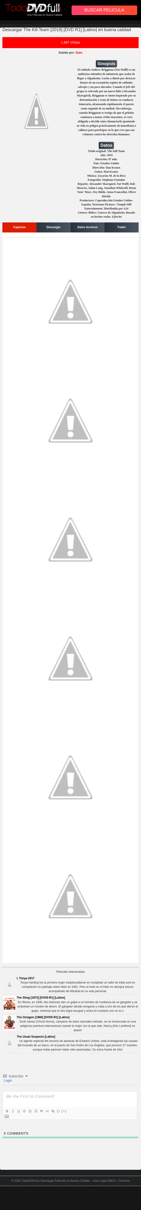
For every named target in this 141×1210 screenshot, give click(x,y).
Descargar (54, 227)
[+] (64, 1111)
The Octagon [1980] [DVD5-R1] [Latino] (43, 1017)
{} (58, 1111)
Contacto (124, 1180)
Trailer (121, 227)
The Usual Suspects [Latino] (36, 1036)
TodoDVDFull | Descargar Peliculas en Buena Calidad (55, 1180)
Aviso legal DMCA (104, 1180)
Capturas (19, 227)
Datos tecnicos (87, 227)
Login (7, 1080)
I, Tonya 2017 (25, 978)
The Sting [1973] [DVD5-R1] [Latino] (41, 997)
